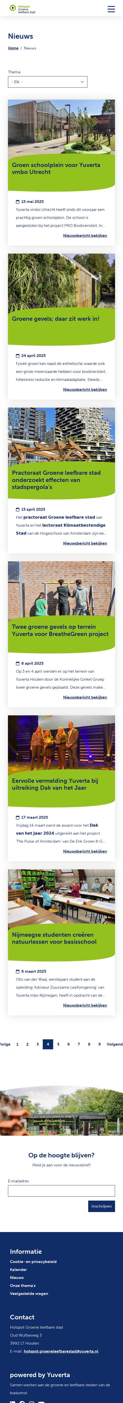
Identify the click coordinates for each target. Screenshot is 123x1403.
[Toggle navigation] (111, 9)
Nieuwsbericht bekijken (85, 235)
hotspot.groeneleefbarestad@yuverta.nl (61, 1351)
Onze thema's (23, 1285)
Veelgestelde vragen (29, 1293)
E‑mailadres (18, 1181)
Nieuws (17, 1277)
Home (13, 48)
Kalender (18, 1269)
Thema (14, 72)
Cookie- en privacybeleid (33, 1261)
